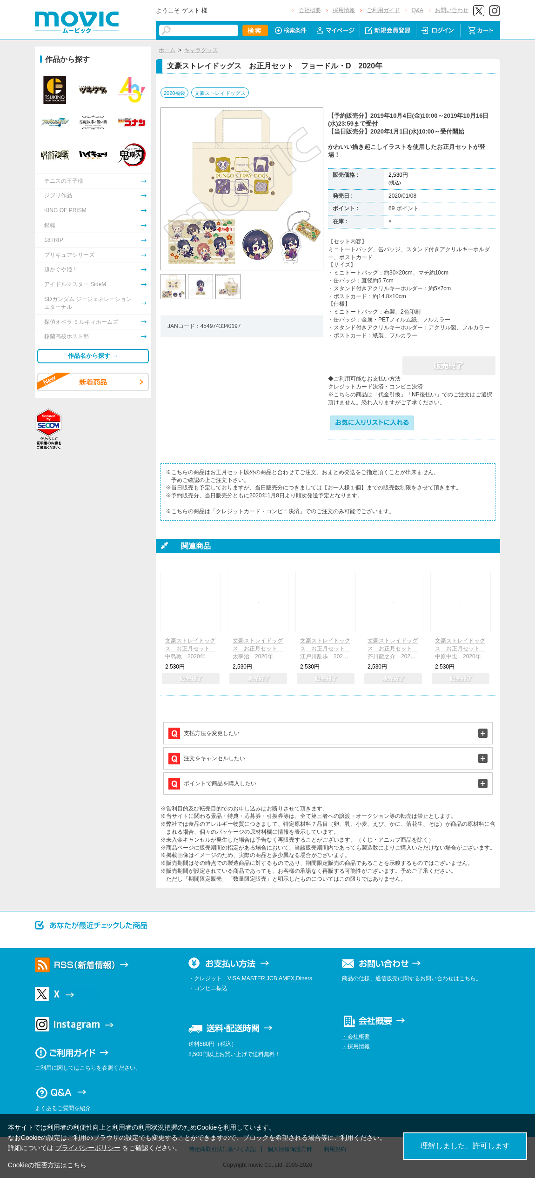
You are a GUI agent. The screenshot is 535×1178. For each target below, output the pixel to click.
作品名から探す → (93, 355)
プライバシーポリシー (87, 1147)
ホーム (167, 50)
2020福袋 (174, 93)
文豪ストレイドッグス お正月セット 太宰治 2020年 (258, 648)
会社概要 (310, 10)
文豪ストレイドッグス (220, 93)
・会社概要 (356, 1036)
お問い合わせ (451, 10)
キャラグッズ (201, 50)
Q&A (417, 10)
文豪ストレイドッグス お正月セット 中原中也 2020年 (460, 648)
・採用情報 (356, 1046)
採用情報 (344, 10)
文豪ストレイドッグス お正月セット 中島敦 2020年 (190, 648)
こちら (77, 1165)
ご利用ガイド (383, 10)
